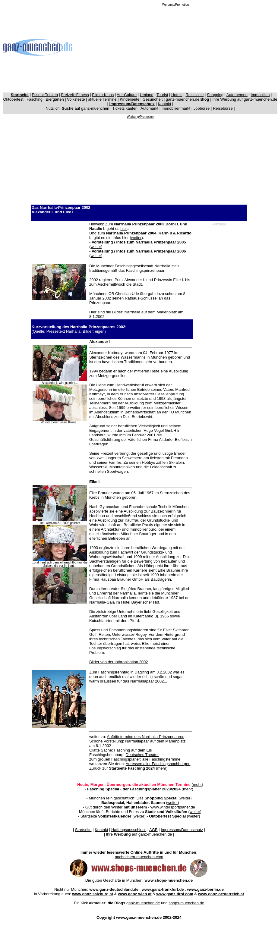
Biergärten (55, 99)
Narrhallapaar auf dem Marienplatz (155, 741)
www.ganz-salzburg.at (92, 894)
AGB (153, 829)
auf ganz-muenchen (85, 108)
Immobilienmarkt (176, 108)
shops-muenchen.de (186, 903)
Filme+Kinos (103, 95)
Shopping (215, 95)
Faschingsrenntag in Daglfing (123, 672)
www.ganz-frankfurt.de (163, 889)
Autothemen (237, 95)
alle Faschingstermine (161, 759)
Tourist (162, 95)
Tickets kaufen (124, 108)
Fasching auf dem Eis (133, 750)
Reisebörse (223, 108)
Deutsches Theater (142, 754)
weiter (136, 237)
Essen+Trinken (45, 95)
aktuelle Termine (102, 99)
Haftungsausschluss (128, 829)
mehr (161, 768)
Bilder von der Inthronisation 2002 (118, 662)
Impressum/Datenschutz (182, 829)
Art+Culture (127, 95)
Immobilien (260, 95)
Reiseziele (194, 95)
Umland (146, 95)
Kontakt (164, 104)
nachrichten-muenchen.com (139, 857)
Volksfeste (76, 99)
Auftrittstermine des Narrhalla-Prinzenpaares (146, 736)
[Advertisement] (175, 48)
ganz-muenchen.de (187, 99)
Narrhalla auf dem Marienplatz (150, 312)
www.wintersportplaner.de (172, 807)
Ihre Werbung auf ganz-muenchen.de (244, 99)
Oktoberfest (13, 99)
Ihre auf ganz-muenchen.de (139, 834)
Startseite (83, 829)
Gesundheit (153, 99)
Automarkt (149, 108)
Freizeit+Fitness (75, 95)
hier (123, 228)
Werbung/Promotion (175, 4)
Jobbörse (202, 108)
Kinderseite (129, 99)
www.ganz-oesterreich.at (221, 894)
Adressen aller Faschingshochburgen (158, 763)
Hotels (176, 95)
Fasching (35, 99)
